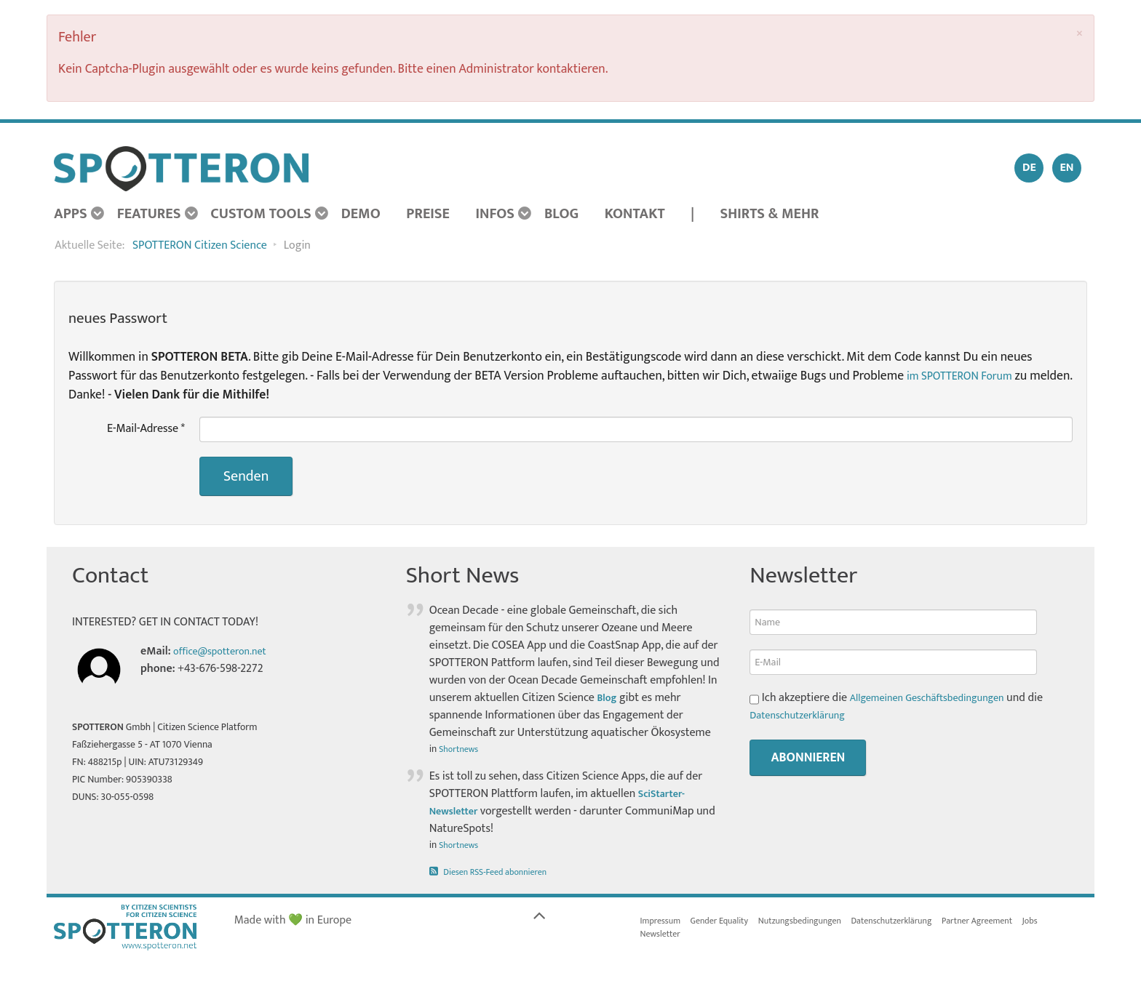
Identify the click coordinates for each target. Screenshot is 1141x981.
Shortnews (461, 749)
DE (1029, 167)
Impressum (663, 922)
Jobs (1076, 922)
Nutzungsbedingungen (818, 922)
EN (1066, 167)
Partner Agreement (1017, 922)
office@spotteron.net (226, 651)
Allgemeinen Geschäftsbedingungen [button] (937, 698)
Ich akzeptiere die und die (907, 706)
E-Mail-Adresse (146, 429)
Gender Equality (728, 922)
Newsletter (663, 936)
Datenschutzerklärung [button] (803, 715)
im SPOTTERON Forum (967, 375)
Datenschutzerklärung (922, 922)
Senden (246, 476)
